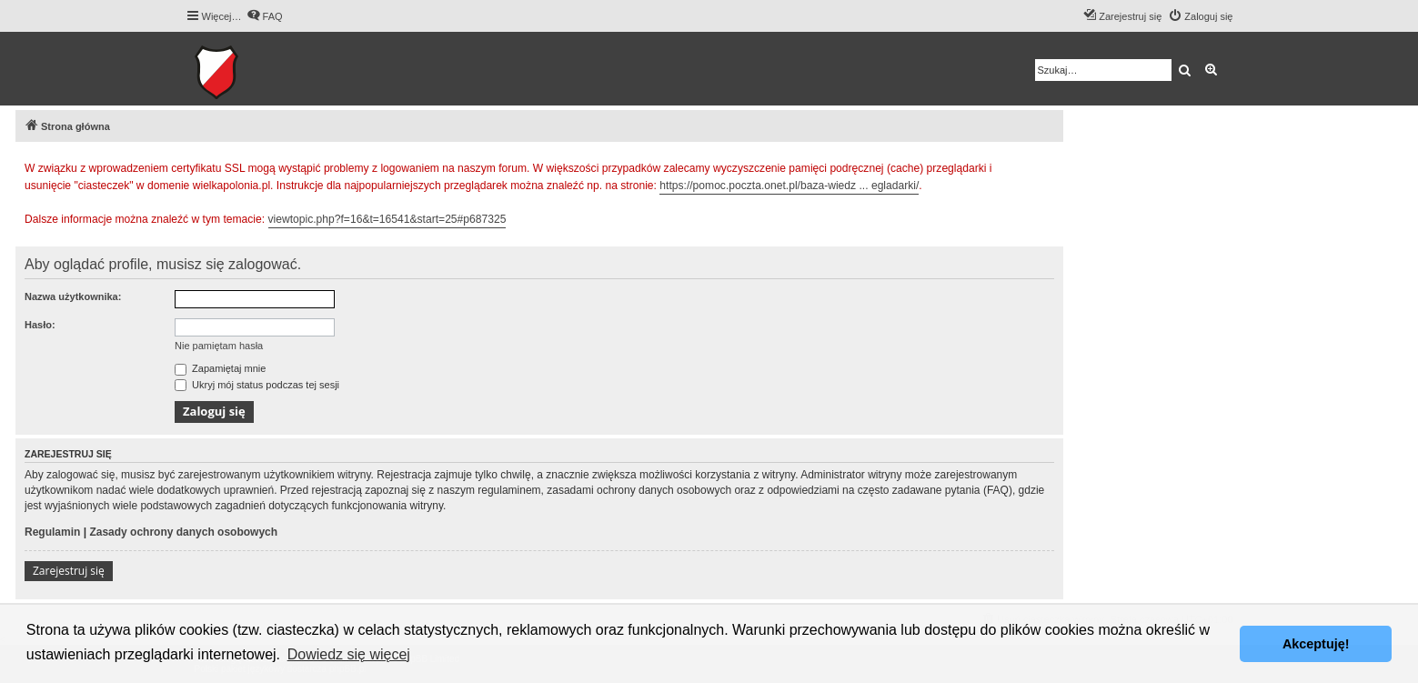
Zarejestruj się (69, 570)
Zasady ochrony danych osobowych (183, 532)
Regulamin (52, 532)
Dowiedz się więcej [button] (348, 654)
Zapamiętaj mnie (220, 368)
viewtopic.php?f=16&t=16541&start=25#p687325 (387, 219)
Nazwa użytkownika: (73, 296)
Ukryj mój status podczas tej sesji (257, 384)
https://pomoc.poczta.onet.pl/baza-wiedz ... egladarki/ (789, 185)
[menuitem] (264, 16)
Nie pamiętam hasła (219, 345)
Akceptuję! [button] (1316, 644)
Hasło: (40, 324)
